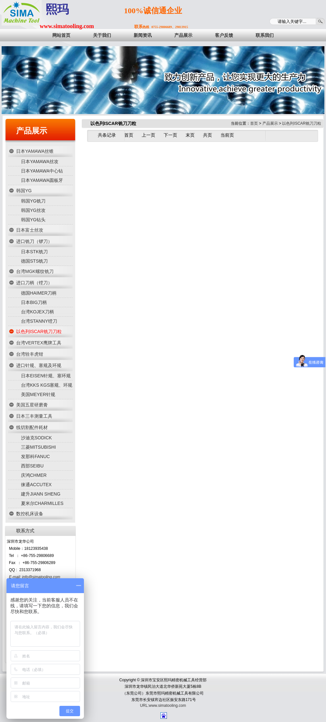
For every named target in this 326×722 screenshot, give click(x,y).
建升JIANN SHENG (40, 494)
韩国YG (24, 190)
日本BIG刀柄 (34, 302)
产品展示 (31, 130)
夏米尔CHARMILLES (42, 503)
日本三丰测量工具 (34, 416)
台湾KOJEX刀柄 (37, 311)
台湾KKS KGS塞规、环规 (46, 385)
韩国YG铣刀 (33, 201)
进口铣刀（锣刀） (34, 241)
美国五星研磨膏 (32, 404)
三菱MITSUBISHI (38, 447)
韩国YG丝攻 (33, 210)
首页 (254, 123)
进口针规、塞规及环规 (38, 365)
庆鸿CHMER (33, 475)
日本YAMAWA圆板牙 (42, 180)
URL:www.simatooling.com (163, 705)
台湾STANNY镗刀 (39, 321)
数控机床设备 (29, 513)
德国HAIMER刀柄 (38, 293)
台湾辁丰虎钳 (29, 354)
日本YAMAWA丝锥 (35, 151)
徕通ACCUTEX (36, 484)
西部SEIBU (32, 465)
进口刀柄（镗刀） (34, 282)
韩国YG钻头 (33, 219)
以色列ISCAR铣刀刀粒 (39, 331)
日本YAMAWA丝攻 (39, 161)
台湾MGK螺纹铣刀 (35, 271)
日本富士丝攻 (29, 230)
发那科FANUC (35, 456)
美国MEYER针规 (38, 394)
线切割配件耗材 (32, 427)
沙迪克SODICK (36, 437)
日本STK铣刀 (34, 251)
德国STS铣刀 (34, 261)
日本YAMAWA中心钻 (42, 170)
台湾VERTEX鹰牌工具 (38, 342)
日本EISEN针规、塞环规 (46, 375)
